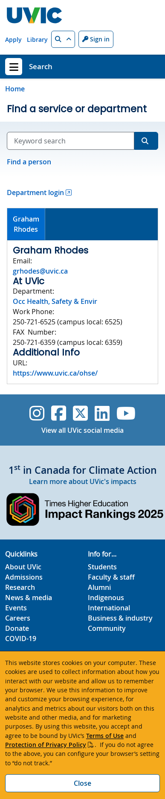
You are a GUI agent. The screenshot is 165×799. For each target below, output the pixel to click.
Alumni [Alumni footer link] (99, 587)
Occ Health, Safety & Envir (55, 301)
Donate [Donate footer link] (17, 628)
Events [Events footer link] (16, 607)
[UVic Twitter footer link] (80, 413)
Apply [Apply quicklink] (13, 39)
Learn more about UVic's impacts (82, 481)
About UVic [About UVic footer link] (23, 567)
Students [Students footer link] (102, 567)
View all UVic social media (82, 430)
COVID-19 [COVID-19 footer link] (20, 638)
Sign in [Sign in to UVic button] (96, 39)
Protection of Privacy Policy (45, 745)
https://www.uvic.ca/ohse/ (55, 373)
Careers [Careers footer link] (17, 618)
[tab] (26, 224)
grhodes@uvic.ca (40, 271)
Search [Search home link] (40, 66)
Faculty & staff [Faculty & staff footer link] (111, 577)
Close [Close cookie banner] (82, 783)
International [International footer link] (109, 607)
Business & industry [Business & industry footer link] (120, 618)
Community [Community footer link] (107, 628)
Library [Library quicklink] (37, 39)
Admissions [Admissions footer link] (24, 577)
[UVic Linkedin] (102, 413)
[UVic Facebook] (58, 413)
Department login (35, 192)
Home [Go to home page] (15, 88)
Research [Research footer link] (20, 587)
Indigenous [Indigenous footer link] (106, 597)
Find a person (29, 161)
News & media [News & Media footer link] (28, 597)
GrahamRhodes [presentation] (26, 224)
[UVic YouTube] (126, 413)
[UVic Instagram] (36, 413)
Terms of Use (105, 736)
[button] (63, 39)
